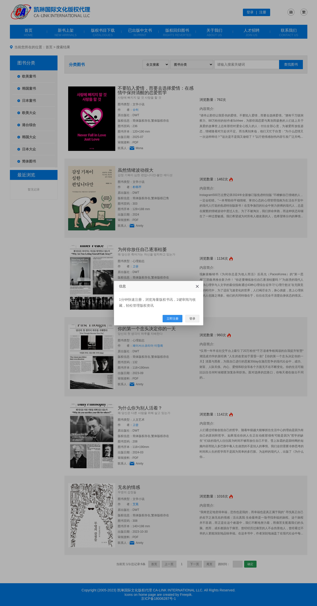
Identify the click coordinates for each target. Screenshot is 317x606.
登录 (192, 318)
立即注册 (172, 318)
